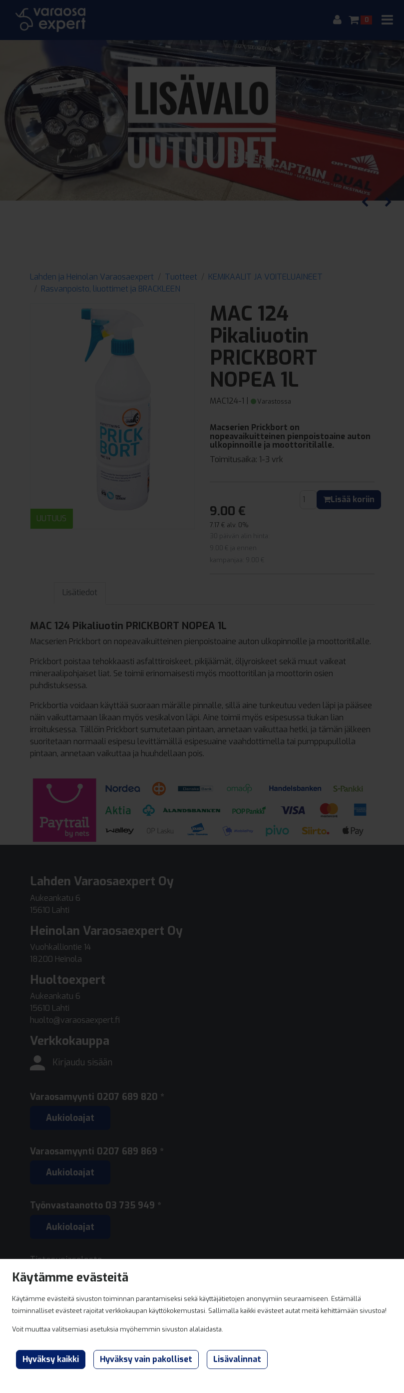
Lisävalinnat (237, 1359)
